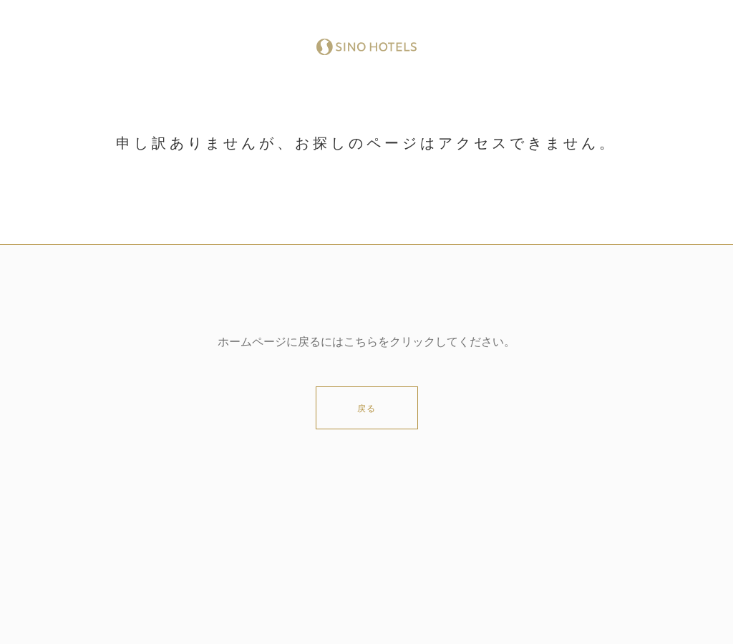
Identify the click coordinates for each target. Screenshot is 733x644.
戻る (366, 408)
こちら (361, 342)
